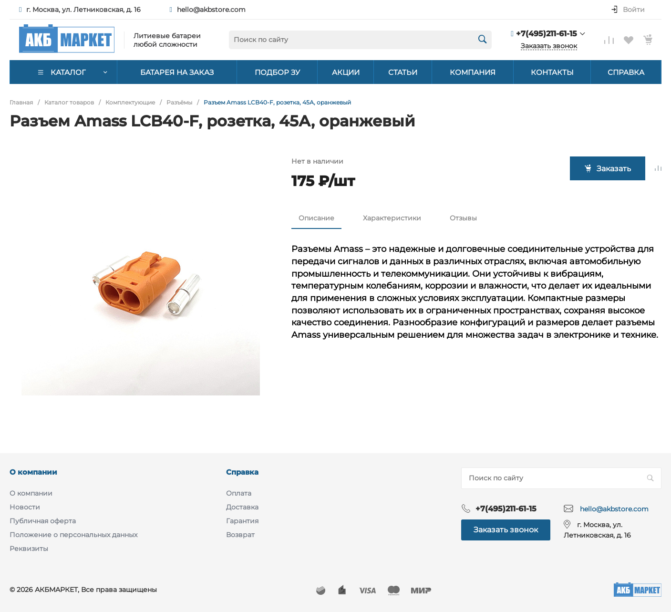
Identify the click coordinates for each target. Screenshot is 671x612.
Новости (25, 507)
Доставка (242, 507)
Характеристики (392, 218)
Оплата (238, 493)
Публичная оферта (43, 521)
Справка (242, 472)
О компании (33, 472)
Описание (316, 218)
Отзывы (463, 218)
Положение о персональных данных (73, 534)
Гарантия (242, 521)
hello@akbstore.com (211, 9)
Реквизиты (29, 548)
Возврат (240, 534)
